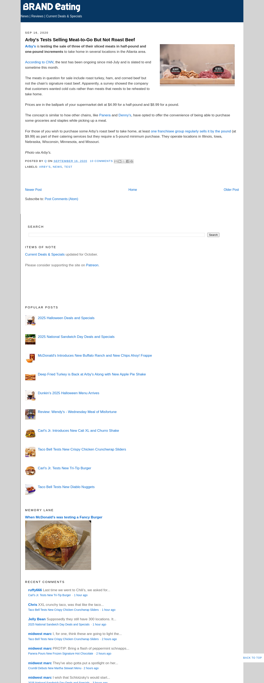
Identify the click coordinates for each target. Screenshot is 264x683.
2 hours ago (109, 639)
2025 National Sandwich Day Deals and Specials (76, 337)
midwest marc (40, 634)
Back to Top (252, 657)
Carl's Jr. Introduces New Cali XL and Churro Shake (78, 430)
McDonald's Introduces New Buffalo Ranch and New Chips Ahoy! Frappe (95, 355)
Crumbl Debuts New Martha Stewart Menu (54, 668)
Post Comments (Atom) (61, 199)
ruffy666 (35, 590)
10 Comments (101, 161)
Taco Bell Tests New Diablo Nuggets (66, 487)
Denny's (125, 115)
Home (132, 189)
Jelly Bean (37, 619)
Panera (105, 115)
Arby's (30, 46)
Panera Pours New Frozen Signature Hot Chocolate (61, 653)
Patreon (92, 265)
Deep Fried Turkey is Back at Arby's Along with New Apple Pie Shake (92, 374)
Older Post (231, 189)
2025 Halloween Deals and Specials (66, 318)
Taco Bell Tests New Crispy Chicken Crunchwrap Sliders (82, 449)
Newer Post (33, 189)
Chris (32, 605)
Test (68, 166)
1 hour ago (81, 595)
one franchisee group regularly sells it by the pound (191, 131)
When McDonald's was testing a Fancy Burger (64, 517)
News (25, 16)
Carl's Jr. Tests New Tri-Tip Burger (64, 468)
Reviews (37, 16)
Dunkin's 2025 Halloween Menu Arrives (68, 393)
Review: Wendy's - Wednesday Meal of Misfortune (77, 412)
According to (39, 62)
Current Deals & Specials (64, 16)
